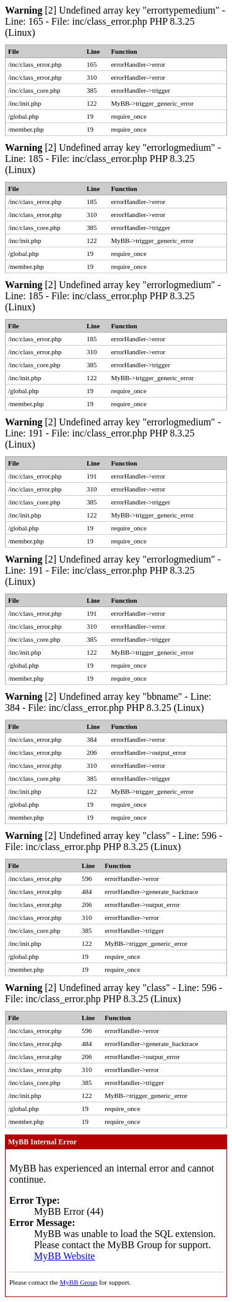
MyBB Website (64, 1256)
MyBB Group (79, 1282)
